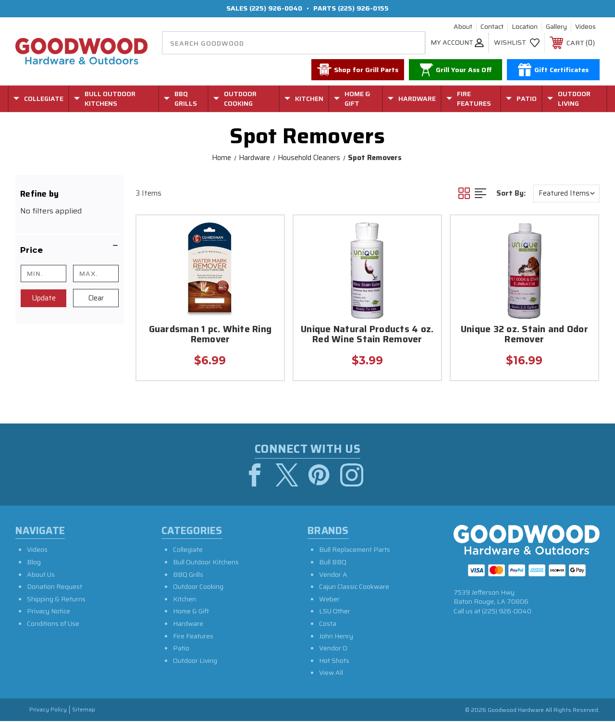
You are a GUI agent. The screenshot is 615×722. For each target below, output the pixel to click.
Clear (96, 298)
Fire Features (193, 636)
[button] (69, 250)
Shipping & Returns (56, 600)
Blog (34, 563)
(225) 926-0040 (275, 8)
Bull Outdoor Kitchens (206, 563)
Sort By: (511, 193)
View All (331, 673)
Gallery (556, 27)
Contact (492, 27)
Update (44, 298)
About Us (41, 575)
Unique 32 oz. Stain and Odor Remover (524, 335)
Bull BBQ (332, 563)
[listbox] (566, 193)
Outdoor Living (195, 661)
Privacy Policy (48, 711)
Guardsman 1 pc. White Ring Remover (210, 335)
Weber (329, 600)
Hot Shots (334, 661)
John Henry (336, 636)
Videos (585, 27)
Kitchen (184, 600)
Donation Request (54, 587)
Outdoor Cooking (198, 587)
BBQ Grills (188, 575)
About (463, 27)
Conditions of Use (53, 624)
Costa (327, 624)
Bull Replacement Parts (354, 550)
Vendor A (333, 575)
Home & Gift (191, 612)
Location (525, 27)
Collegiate (188, 550)
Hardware (188, 624)
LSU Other (334, 612)
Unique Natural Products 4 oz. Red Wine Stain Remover (367, 335)
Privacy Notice (48, 612)
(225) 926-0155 (363, 8)
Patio (181, 649)
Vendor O (333, 649)
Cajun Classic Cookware (354, 587)
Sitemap (83, 711)
